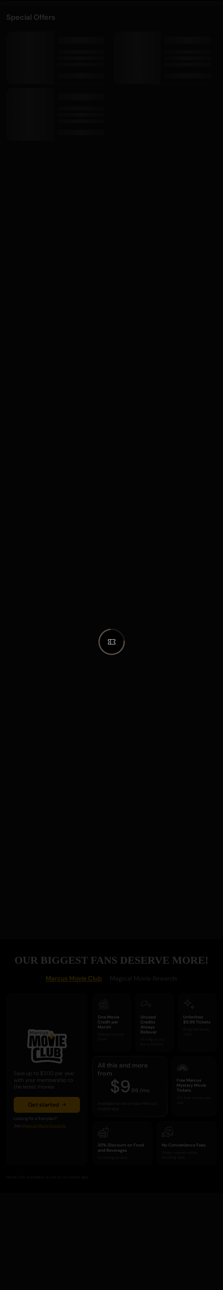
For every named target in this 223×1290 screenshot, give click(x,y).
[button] (111, 642)
